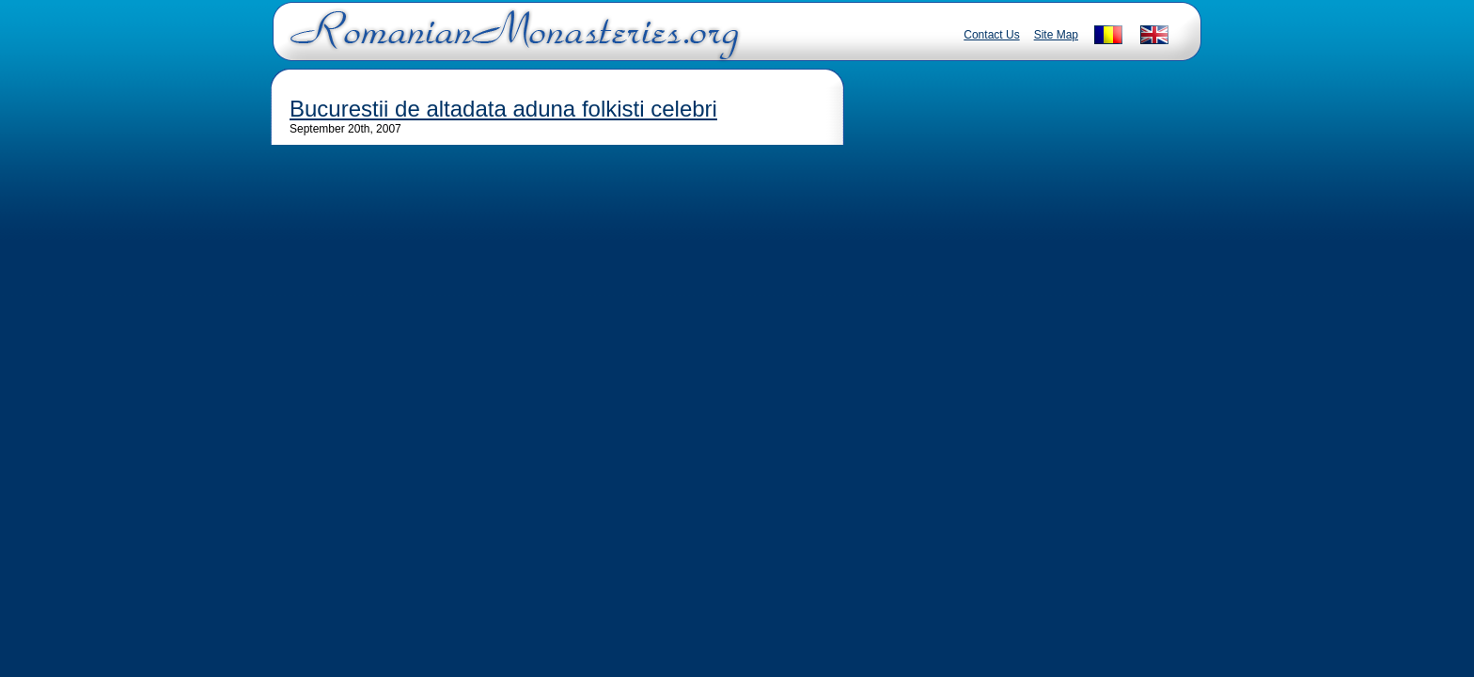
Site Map (1056, 34)
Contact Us (991, 34)
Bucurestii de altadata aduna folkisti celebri (503, 108)
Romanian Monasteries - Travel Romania (510, 42)
